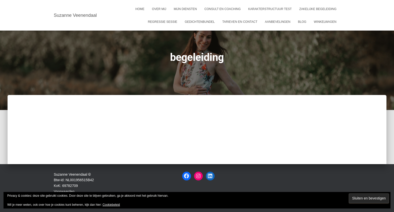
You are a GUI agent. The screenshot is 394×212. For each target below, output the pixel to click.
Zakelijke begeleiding (317, 9)
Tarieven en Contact (240, 22)
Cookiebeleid (111, 204)
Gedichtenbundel (200, 22)
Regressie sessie (162, 22)
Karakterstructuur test (270, 9)
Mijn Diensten (185, 9)
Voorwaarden (64, 191)
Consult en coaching (223, 9)
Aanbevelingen (277, 22)
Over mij (159, 9)
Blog (302, 22)
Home (139, 9)
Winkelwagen (325, 22)
